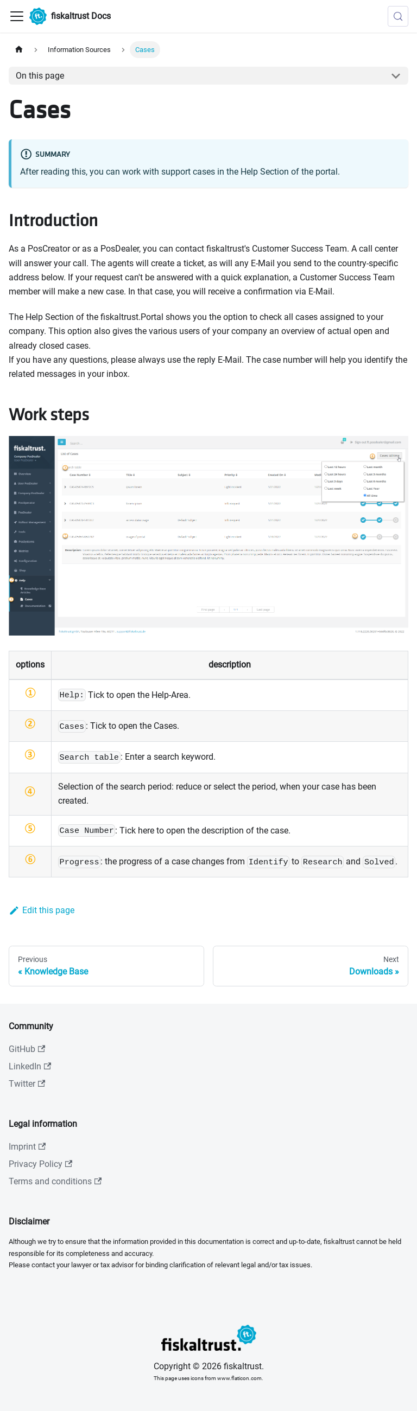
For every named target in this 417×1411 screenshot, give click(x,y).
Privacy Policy (40, 1164)
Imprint (27, 1146)
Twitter (27, 1084)
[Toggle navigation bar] (17, 16)
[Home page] (19, 49)
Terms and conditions (55, 1181)
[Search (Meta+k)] (398, 16)
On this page (40, 75)
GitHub (27, 1049)
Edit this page (41, 910)
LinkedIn (30, 1066)
